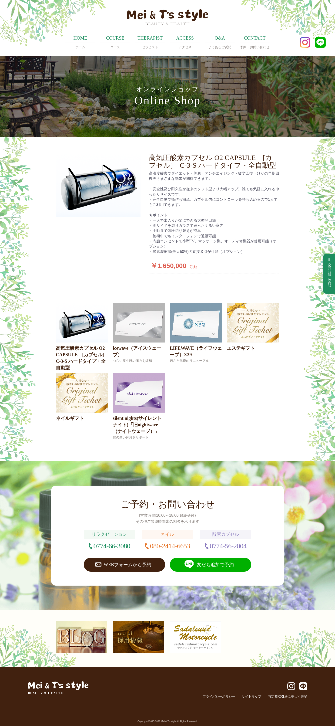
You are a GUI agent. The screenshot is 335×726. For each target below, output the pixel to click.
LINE (320, 42)
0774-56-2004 (228, 546)
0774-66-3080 (112, 546)
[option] (98, 185)
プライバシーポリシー (219, 696)
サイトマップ (251, 696)
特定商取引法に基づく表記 (287, 696)
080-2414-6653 (170, 546)
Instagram (305, 42)
